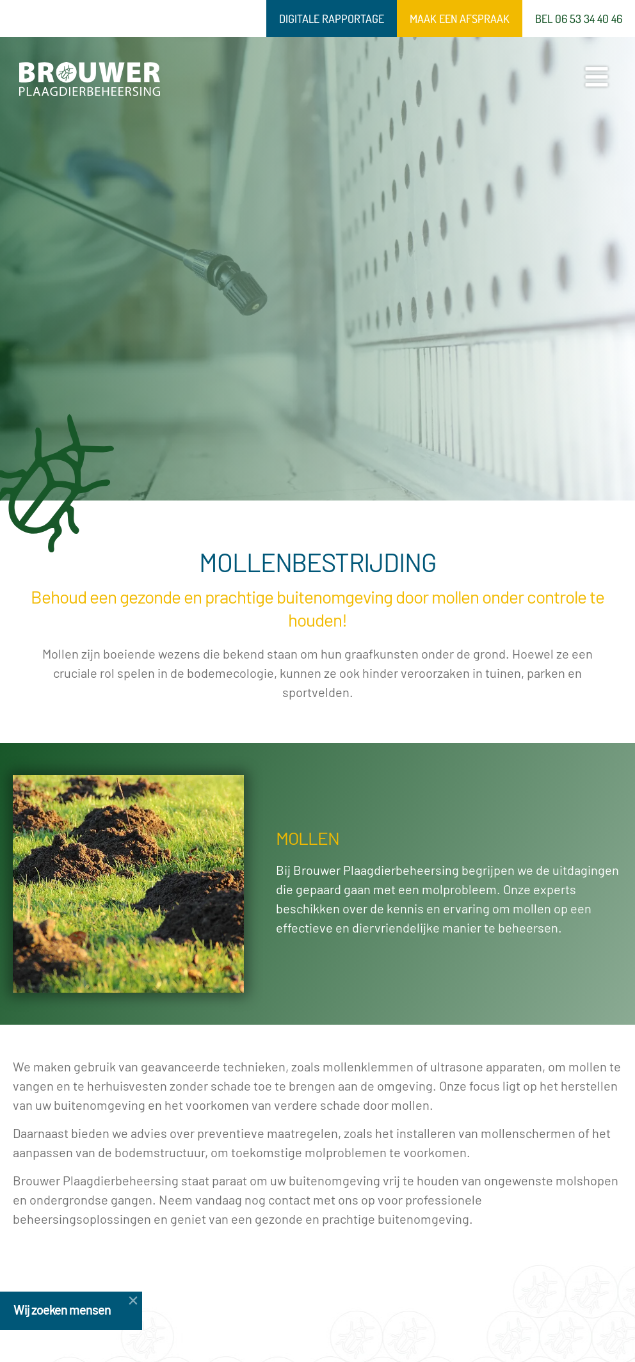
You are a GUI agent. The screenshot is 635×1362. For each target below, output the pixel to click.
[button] (99, 1300)
